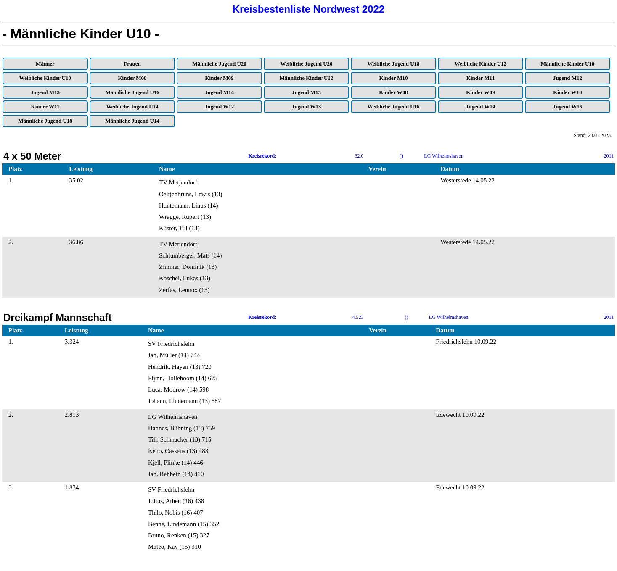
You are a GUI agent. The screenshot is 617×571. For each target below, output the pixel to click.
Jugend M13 (45, 92)
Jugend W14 (480, 106)
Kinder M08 (132, 78)
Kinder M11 (480, 78)
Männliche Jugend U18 (45, 121)
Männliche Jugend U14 (132, 121)
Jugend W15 (567, 106)
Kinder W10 (567, 92)
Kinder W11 (45, 106)
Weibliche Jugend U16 (393, 106)
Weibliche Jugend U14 (132, 106)
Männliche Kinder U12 (307, 78)
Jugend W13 (306, 106)
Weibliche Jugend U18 (393, 64)
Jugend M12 (567, 78)
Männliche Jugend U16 (132, 92)
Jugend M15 (306, 92)
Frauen (132, 64)
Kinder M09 (219, 78)
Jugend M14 (219, 92)
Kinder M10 (393, 78)
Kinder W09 (480, 92)
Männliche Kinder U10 (568, 64)
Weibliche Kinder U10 (45, 78)
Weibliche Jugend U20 (306, 64)
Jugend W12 (219, 106)
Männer (45, 64)
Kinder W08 (393, 92)
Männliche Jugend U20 (219, 64)
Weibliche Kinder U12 (480, 64)
